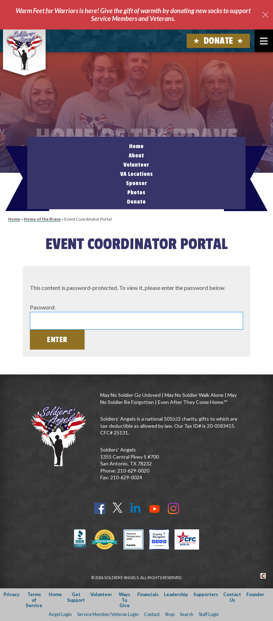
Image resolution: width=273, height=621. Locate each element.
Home (136, 146)
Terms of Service (34, 600)
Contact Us (232, 597)
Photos (136, 192)
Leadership (176, 594)
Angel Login (60, 614)
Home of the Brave (42, 219)
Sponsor (136, 183)
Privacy (12, 594)
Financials (148, 594)
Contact (152, 614)
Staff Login (209, 614)
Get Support (76, 597)
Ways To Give (124, 600)
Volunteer (136, 164)
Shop (170, 614)
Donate (218, 41)
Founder (255, 594)
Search (186, 614)
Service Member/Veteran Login (108, 614)
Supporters (205, 594)
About (136, 155)
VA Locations (136, 174)
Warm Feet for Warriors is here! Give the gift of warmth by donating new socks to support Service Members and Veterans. (133, 14)
